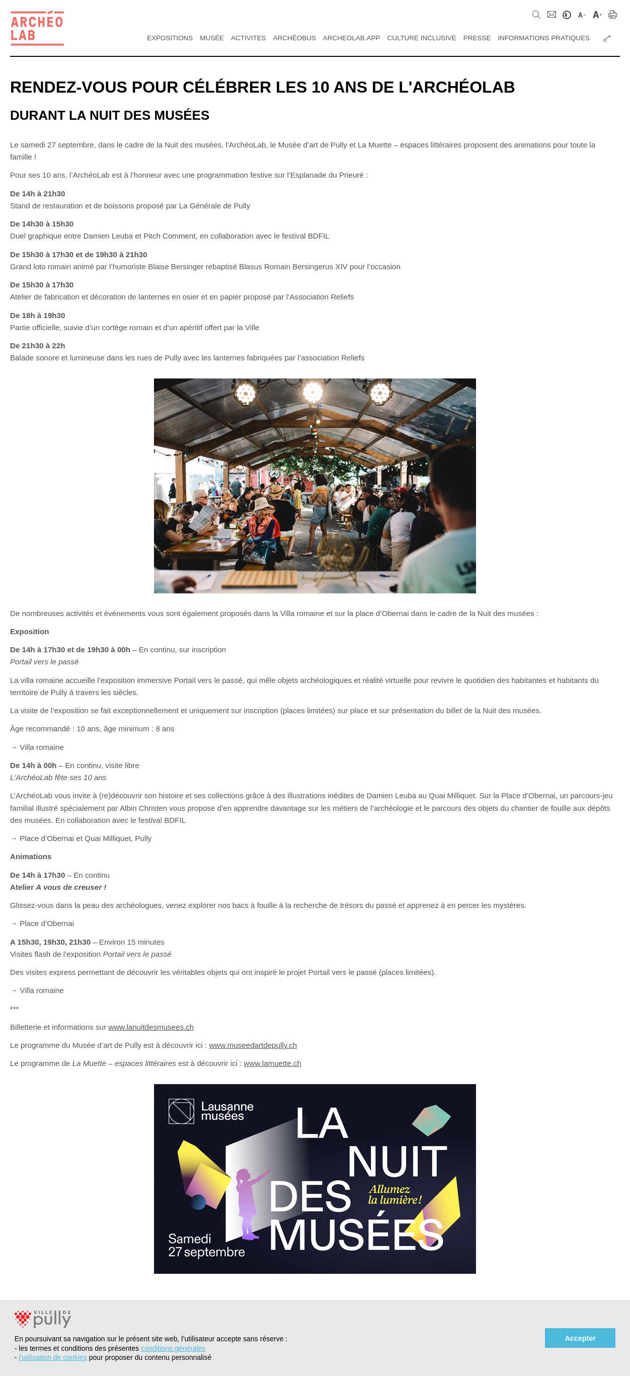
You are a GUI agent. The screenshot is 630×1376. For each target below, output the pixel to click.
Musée (212, 38)
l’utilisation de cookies (53, 1357)
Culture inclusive (421, 38)
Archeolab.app (351, 38)
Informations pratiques (544, 38)
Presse (477, 38)
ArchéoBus (294, 38)
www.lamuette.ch (272, 1063)
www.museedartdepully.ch (253, 1045)
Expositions (170, 38)
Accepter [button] (580, 1338)
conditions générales (173, 1348)
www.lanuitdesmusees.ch (151, 1027)
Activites (248, 38)
